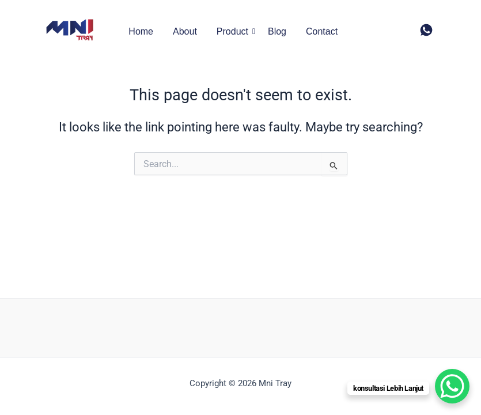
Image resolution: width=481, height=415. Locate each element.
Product (234, 31)
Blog (277, 31)
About (185, 31)
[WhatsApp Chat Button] (452, 386)
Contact (322, 31)
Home (140, 31)
